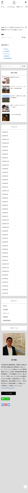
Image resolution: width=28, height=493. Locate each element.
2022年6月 (5, 242)
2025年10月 (5, 143)
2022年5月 (5, 245)
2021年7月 (5, 282)
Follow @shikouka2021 (7, 388)
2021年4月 (5, 293)
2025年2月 (5, 154)
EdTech (6, 49)
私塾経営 (6, 56)
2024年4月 (5, 179)
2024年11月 (5, 161)
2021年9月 (5, 275)
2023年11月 (5, 190)
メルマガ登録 (8, 393)
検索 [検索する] (23, 37)
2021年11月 (5, 267)
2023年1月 (5, 216)
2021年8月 (5, 278)
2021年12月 (5, 264)
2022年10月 (5, 227)
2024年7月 (5, 172)
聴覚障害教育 (8, 58)
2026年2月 (5, 136)
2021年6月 (5, 286)
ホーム (3, 7)
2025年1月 (5, 157)
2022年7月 (5, 238)
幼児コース (20, 7)
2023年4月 (5, 209)
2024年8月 (5, 168)
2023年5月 (5, 205)
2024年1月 (5, 187)
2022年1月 (5, 260)
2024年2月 (5, 183)
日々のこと (7, 53)
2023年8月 (5, 198)
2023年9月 (5, 194)
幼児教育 (6, 51)
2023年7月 (5, 201)
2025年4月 (5, 150)
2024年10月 (5, 165)
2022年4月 (5, 249)
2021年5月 (5, 289)
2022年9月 (5, 231)
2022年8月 (5, 234)
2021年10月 (5, 271)
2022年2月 (5, 256)
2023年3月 (5, 212)
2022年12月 (5, 220)
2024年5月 (5, 176)
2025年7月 (5, 146)
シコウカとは (10, 7)
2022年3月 (5, 253)
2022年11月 (5, 223)
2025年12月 (5, 139)
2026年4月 (5, 132)
